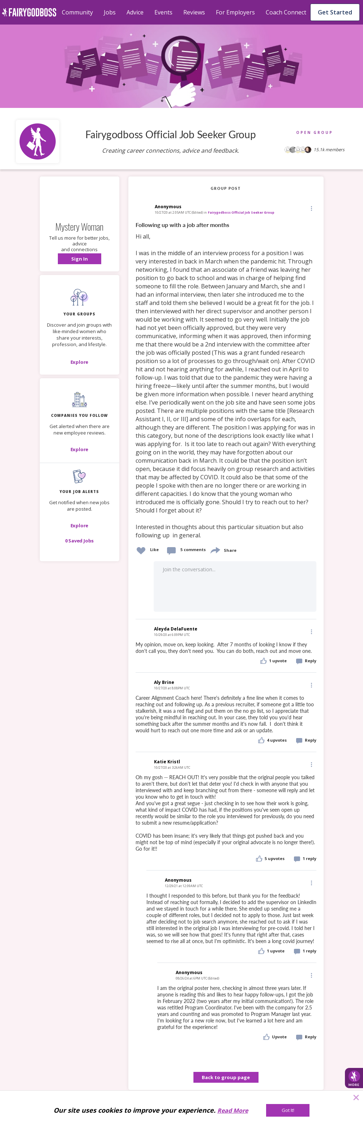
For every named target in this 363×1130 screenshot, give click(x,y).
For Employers (235, 12)
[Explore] (79, 362)
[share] (214, 549)
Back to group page (226, 1077)
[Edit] (311, 208)
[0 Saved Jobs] (79, 540)
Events (163, 12)
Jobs (110, 12)
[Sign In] (79, 258)
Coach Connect (286, 12)
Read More (232, 1110)
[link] (226, 380)
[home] (29, 12)
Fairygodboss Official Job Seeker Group (241, 212)
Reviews (194, 12)
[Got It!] (287, 1110)
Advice (135, 12)
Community (77, 12)
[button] (79, 258)
